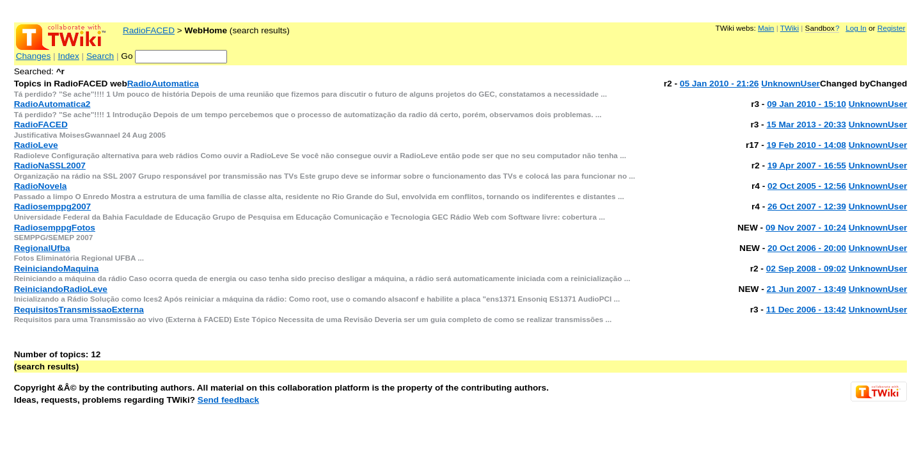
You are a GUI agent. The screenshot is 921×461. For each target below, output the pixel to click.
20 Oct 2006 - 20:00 (806, 248)
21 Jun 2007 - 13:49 (806, 289)
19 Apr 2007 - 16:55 (806, 165)
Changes (33, 56)
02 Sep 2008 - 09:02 (806, 268)
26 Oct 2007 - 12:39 (806, 206)
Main (766, 28)
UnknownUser (790, 83)
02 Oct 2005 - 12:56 (806, 186)
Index (68, 56)
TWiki (789, 28)
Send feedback (228, 400)
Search (100, 56)
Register (892, 28)
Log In (856, 28)
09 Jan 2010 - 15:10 (806, 104)
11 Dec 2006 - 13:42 (806, 309)
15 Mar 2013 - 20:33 (806, 124)
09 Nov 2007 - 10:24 (806, 227)
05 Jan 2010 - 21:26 (719, 83)
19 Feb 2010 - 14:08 (806, 145)
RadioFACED (149, 30)
